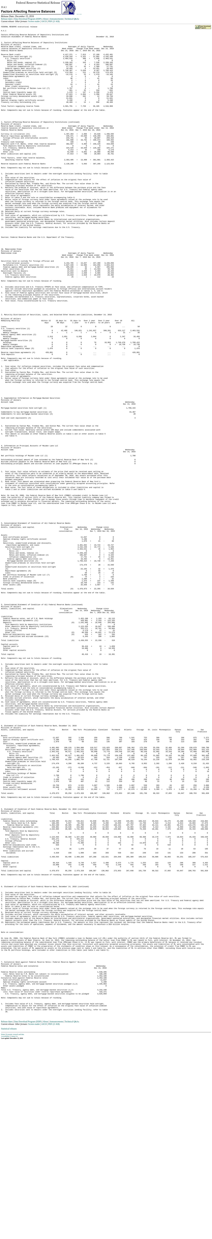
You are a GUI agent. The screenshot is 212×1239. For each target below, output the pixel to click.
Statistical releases (9, 1227)
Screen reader (34, 21)
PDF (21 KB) (54, 21)
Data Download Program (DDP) (27, 19)
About (45, 19)
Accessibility (5, 1235)
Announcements (56, 19)
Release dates (7, 19)
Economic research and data (15, 1233)
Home (3, 1233)
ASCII (44, 21)
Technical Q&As (72, 19)
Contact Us (14, 1235)
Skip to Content (79, 14)
